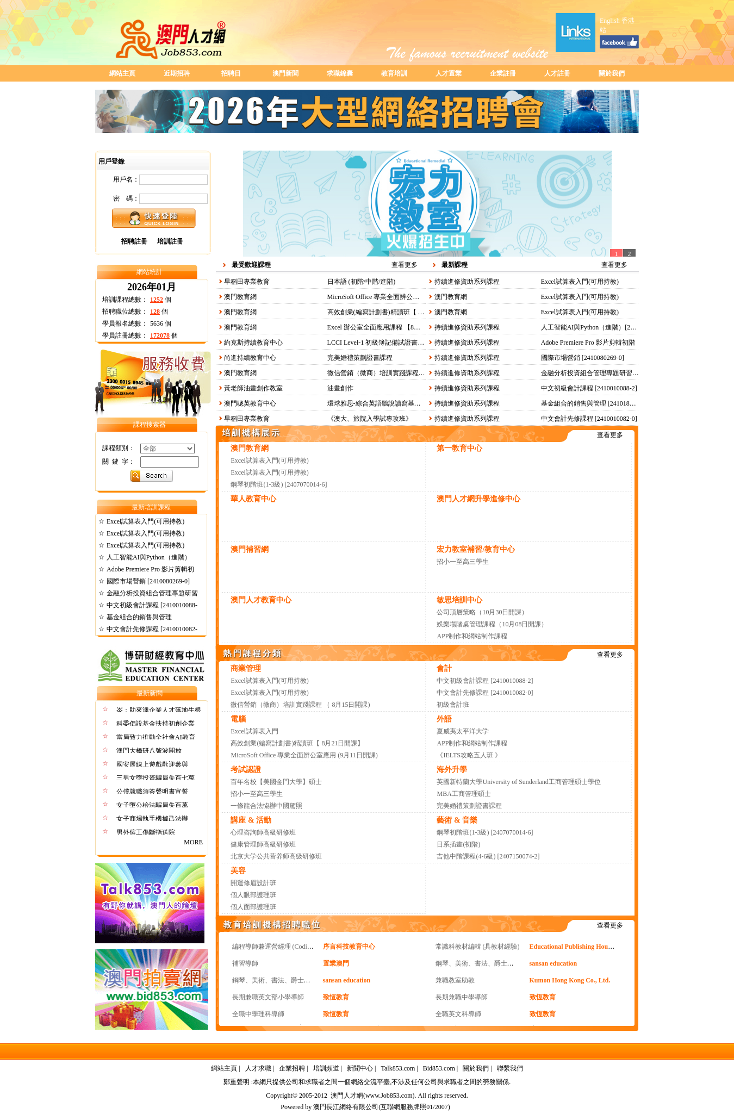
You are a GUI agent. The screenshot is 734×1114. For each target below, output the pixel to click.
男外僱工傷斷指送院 (145, 832)
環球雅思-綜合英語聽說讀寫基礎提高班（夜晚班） (400, 403)
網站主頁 (122, 73)
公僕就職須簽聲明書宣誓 (152, 791)
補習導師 (245, 963)
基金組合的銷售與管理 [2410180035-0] (595, 403)
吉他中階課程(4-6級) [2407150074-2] (488, 856)
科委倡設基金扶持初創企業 (155, 723)
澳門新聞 (285, 73)
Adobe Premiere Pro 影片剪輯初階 (588, 342)
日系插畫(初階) (458, 844)
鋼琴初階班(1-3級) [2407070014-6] (279, 484)
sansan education (553, 963)
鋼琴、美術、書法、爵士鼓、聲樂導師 (491, 963)
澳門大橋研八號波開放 (149, 751)
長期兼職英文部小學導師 (268, 997)
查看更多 (404, 265)
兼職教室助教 (455, 980)
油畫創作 (340, 388)
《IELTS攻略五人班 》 (469, 755)
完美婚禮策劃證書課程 (360, 358)
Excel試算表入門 (254, 731)
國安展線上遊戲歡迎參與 (152, 764)
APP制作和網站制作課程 (472, 636)
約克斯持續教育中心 (253, 342)
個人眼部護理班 (253, 895)
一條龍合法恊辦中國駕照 (266, 806)
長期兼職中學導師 (462, 997)
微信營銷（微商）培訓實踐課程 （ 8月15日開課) (396, 373)
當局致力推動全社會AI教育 (155, 737)
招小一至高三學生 (463, 561)
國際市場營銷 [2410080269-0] (148, 581)
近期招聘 (177, 73)
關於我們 (612, 73)
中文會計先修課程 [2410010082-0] (589, 418)
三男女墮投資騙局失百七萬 (155, 778)
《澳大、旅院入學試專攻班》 (369, 418)
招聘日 (231, 73)
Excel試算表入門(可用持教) (145, 521)
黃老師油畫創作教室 (253, 388)
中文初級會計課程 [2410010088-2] (589, 388)
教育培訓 (394, 73)
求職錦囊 (340, 73)
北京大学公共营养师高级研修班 (276, 856)
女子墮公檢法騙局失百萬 (152, 805)
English (610, 20)
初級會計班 (453, 704)
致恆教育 (336, 997)
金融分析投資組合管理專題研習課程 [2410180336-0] (615, 373)
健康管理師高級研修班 (263, 844)
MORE (195, 842)
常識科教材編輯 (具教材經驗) (478, 946)
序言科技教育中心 (349, 946)
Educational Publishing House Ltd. (578, 946)
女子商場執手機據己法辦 (152, 819)
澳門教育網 (240, 297)
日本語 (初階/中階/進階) (361, 281)
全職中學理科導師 (258, 1014)
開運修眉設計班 (253, 883)
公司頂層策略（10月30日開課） (482, 612)
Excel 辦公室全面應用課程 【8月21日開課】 (390, 327)
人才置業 (449, 73)
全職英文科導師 (458, 1014)
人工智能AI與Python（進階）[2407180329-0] (604, 327)
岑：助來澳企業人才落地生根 (158, 710)
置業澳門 (336, 963)
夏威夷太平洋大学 (463, 731)
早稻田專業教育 (247, 281)
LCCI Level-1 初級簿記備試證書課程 (379, 342)
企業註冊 (503, 73)
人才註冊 (557, 73)
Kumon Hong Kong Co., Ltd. (570, 980)
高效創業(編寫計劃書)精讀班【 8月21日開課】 (394, 312)
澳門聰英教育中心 (250, 403)
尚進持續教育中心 (250, 358)
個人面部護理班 (253, 907)
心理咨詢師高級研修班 (263, 832)
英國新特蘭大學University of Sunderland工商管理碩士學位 (518, 782)
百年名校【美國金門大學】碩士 (276, 782)
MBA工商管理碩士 (463, 794)
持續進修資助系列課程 (467, 281)
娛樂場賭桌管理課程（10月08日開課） (492, 624)
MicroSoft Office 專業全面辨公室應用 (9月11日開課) (400, 297)
